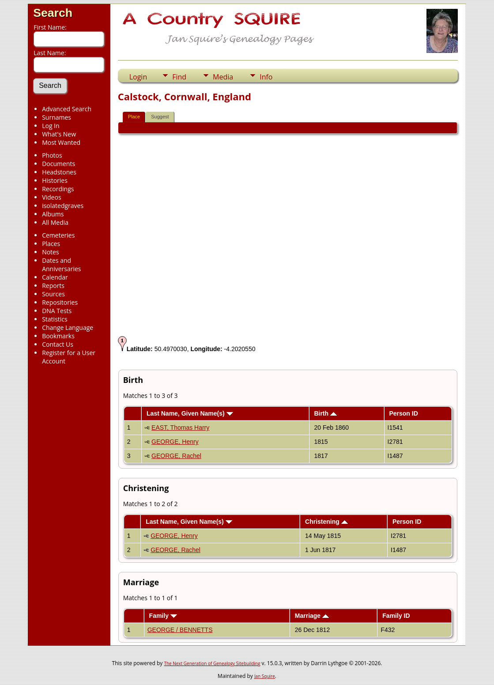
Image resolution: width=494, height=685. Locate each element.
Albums (53, 214)
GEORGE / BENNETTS (180, 629)
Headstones (59, 172)
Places (51, 243)
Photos (52, 155)
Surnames (56, 117)
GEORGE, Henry (175, 441)
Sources (53, 294)
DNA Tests (57, 311)
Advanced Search (66, 109)
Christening (326, 521)
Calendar (55, 277)
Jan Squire (264, 676)
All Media (55, 222)
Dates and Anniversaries (61, 264)
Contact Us (57, 344)
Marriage (312, 615)
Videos (51, 197)
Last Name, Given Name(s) (190, 413)
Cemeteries (58, 235)
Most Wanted (61, 142)
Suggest (160, 116)
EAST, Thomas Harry (180, 427)
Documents (58, 163)
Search (52, 12)
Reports (53, 285)
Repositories (60, 302)
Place (134, 116)
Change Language (67, 327)
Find (179, 77)
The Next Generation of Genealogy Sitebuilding (212, 663)
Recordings (58, 189)
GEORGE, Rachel (176, 455)
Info (266, 77)
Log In (50, 125)
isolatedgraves (62, 205)
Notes (50, 252)
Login (138, 77)
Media (223, 77)
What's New (59, 134)
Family (163, 615)
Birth (325, 413)
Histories (55, 180)
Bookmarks (58, 336)
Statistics (55, 319)
